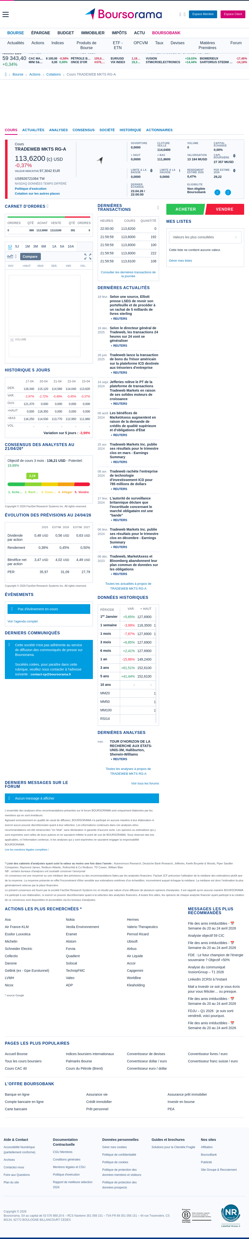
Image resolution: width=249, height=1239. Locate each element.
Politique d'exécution (30, 188)
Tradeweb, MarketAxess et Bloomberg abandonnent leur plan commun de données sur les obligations (134, 562)
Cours (11, 130)
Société (107, 130)
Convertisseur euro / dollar (147, 1068)
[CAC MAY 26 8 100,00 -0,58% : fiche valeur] (48, 58)
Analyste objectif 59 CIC (206, 936)
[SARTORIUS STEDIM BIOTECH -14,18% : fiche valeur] (223, 62)
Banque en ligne (17, 1094)
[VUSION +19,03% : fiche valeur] (171, 58)
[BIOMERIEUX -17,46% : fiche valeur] (223, 58)
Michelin (11, 941)
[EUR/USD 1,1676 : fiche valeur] (127, 58)
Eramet (71, 934)
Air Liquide (135, 956)
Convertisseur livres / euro (208, 1054)
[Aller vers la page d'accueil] (125, 14)
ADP (69, 985)
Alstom (71, 941)
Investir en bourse (181, 1102)
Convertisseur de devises (146, 1054)
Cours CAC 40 (16, 1068)
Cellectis (11, 956)
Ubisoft (132, 941)
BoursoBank (166, 33)
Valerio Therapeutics (142, 927)
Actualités (33, 130)
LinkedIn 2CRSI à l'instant (207, 979)
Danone (11, 963)
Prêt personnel (97, 1109)
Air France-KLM (17, 927)
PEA (171, 1109)
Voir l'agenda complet (23, 621)
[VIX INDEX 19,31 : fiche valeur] (127, 62)
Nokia (70, 919)
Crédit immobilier (99, 1102)
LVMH (9, 978)
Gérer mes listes (180, 260)
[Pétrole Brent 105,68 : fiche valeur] (89, 58)
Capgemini (135, 970)
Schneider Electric (18, 949)
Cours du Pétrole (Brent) (84, 1068)
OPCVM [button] (140, 43)
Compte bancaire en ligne (24, 1102)
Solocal (71, 963)
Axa (8, 919)
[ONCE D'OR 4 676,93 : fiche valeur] (89, 62)
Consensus (84, 130)
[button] (5, 14)
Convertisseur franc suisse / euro (213, 1061)
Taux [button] (159, 43)
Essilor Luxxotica (17, 934)
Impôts (119, 33)
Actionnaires (159, 130)
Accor (131, 963)
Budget (65, 33)
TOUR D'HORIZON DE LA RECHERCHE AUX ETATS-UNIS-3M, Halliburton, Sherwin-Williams (131, 748)
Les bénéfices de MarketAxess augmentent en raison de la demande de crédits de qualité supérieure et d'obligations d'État (133, 421)
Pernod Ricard (138, 934)
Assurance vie (97, 1094)
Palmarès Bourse (79, 1061)
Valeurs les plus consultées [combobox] (193, 237)
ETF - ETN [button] (118, 45)
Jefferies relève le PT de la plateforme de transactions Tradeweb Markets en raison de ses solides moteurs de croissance (133, 390)
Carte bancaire (16, 1109)
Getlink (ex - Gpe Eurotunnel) (27, 970)
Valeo (70, 978)
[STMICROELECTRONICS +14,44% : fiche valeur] (171, 62)
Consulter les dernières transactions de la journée (128, 274)
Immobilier (93, 33)
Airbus (132, 949)
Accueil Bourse (16, 1054)
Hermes (133, 919)
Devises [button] (178, 43)
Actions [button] (37, 43)
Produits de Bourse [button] (86, 45)
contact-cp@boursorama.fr (51, 674)
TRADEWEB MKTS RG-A (40, 149)
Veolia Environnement (82, 927)
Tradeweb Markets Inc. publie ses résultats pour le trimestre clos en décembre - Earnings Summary (134, 535)
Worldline (134, 978)
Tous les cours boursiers (23, 1061)
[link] (9, 1160)
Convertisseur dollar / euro (147, 1061)
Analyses (58, 130)
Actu (139, 33)
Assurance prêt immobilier (187, 1094)
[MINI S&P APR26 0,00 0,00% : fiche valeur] (48, 62)
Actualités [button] (15, 43)
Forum (236, 43)
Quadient (73, 956)
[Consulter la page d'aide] (184, 14)
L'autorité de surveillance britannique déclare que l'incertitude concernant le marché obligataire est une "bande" (131, 506)
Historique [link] (130, 130)
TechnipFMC (75, 970)
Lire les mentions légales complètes (27, 849)
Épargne (40, 33)
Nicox (9, 985)
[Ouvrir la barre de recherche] (180, 14)
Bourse (15, 33)
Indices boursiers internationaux (90, 1054)
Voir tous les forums (145, 783)
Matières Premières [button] (207, 45)
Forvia (70, 949)
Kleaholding (136, 985)
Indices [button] (58, 43)
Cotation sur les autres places (37, 193)
